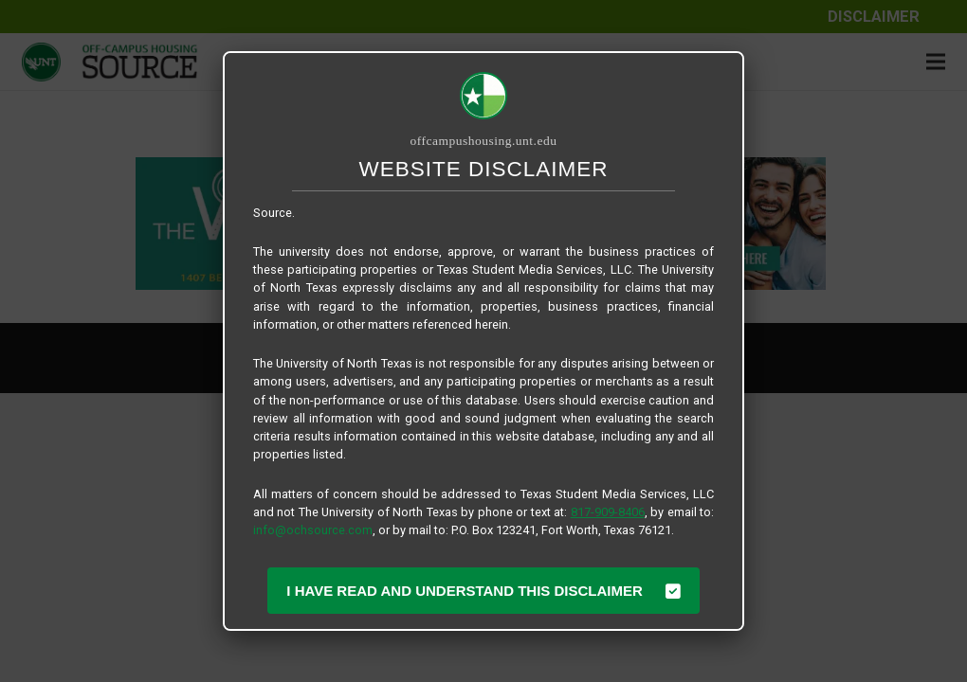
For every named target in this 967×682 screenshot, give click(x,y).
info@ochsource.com (313, 530)
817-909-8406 (608, 512)
